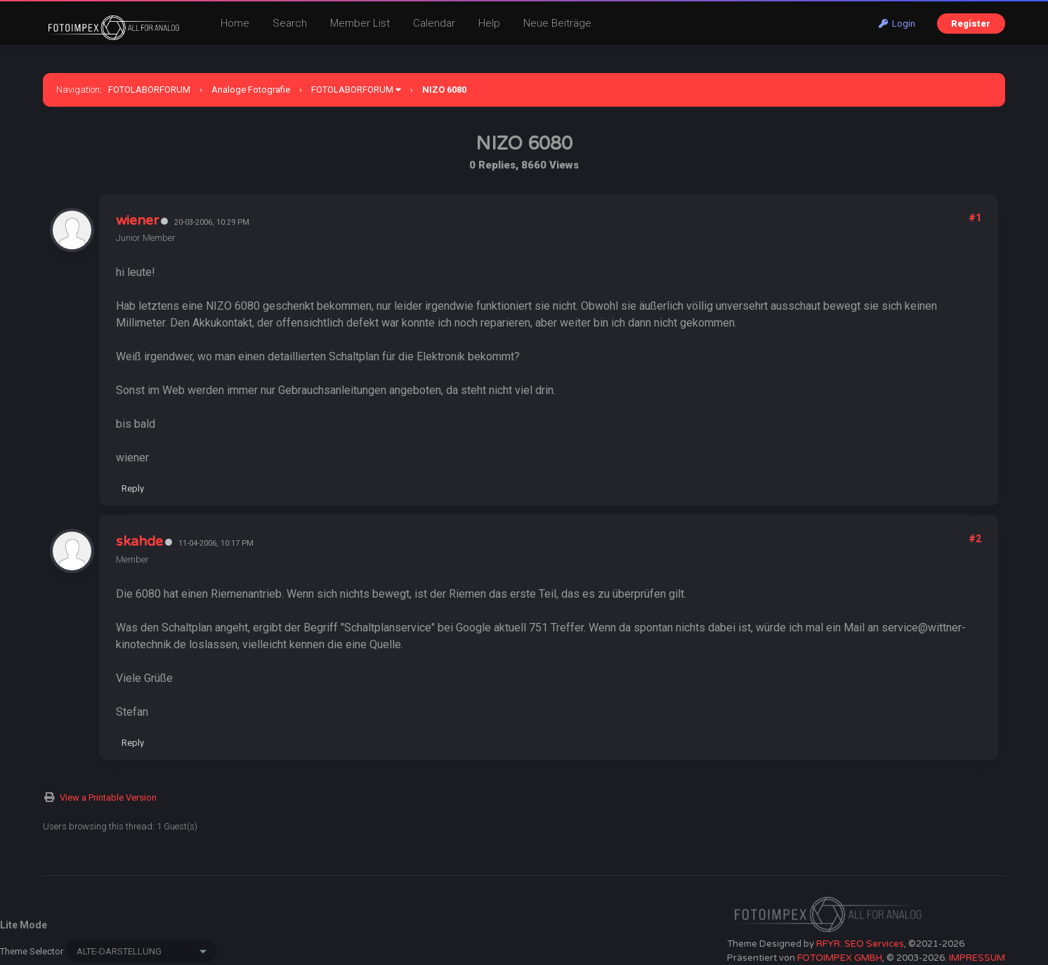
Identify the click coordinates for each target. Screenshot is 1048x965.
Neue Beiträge (557, 23)
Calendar (434, 23)
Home (235, 23)
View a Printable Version (108, 797)
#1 (975, 217)
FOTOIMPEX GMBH (839, 958)
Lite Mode (23, 925)
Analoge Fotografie (250, 89)
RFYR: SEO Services (860, 944)
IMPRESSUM (977, 958)
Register (970, 23)
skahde (139, 541)
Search (290, 23)
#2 (975, 538)
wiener (137, 220)
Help (489, 23)
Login (897, 23)
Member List (360, 23)
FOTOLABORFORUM (149, 89)
